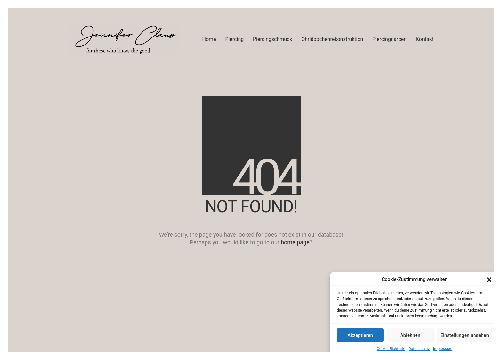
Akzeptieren (360, 335)
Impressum (442, 349)
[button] (489, 279)
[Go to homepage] (125, 39)
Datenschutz (419, 349)
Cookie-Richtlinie (391, 349)
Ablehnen (410, 335)
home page (295, 242)
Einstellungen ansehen (465, 335)
